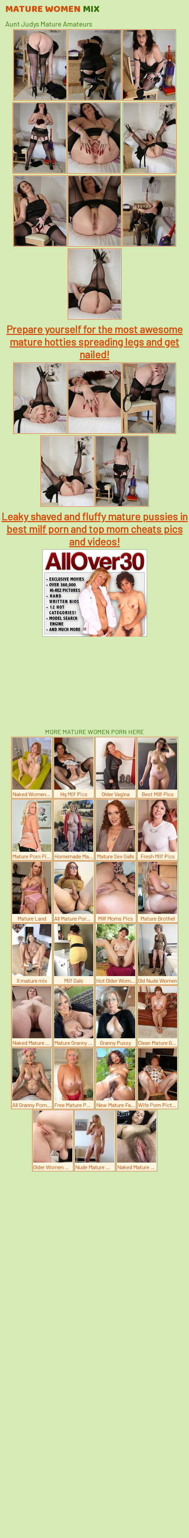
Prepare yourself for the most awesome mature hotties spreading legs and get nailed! (94, 341)
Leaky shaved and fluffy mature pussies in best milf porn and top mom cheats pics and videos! (94, 529)
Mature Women (52, 9)
